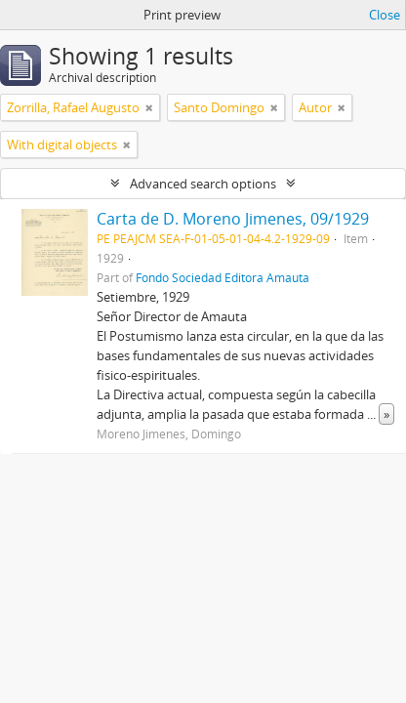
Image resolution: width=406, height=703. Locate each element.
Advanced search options (203, 183)
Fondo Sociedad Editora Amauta (222, 277)
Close (384, 14)
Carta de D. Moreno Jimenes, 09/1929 (233, 218)
